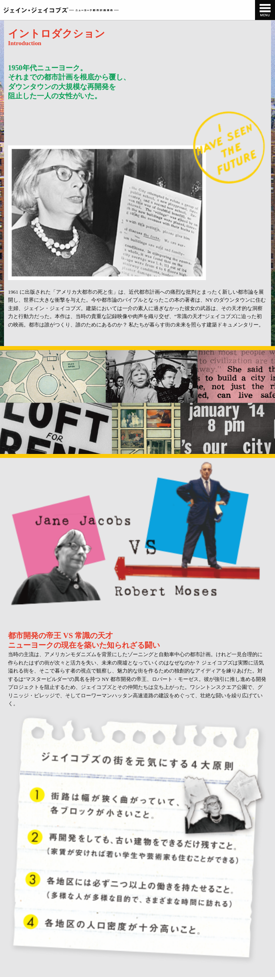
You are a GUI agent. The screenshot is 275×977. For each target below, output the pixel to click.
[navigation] (265, 10)
